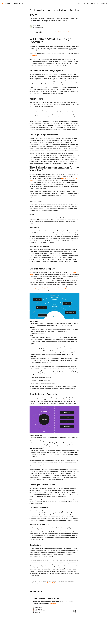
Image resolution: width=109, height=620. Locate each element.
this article (62, 399)
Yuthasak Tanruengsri (40, 610)
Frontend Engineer (52, 583)
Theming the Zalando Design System (46, 598)
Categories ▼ (81, 3)
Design (60, 31)
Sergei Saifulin (38, 609)
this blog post (33, 55)
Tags (88, 3)
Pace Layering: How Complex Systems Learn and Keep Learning (48, 288)
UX (68, 31)
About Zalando (103, 3)
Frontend (64, 31)
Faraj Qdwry (37, 612)
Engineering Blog (18, 3)
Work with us (94, 3)
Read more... (53, 603)
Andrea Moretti (36, 25)
